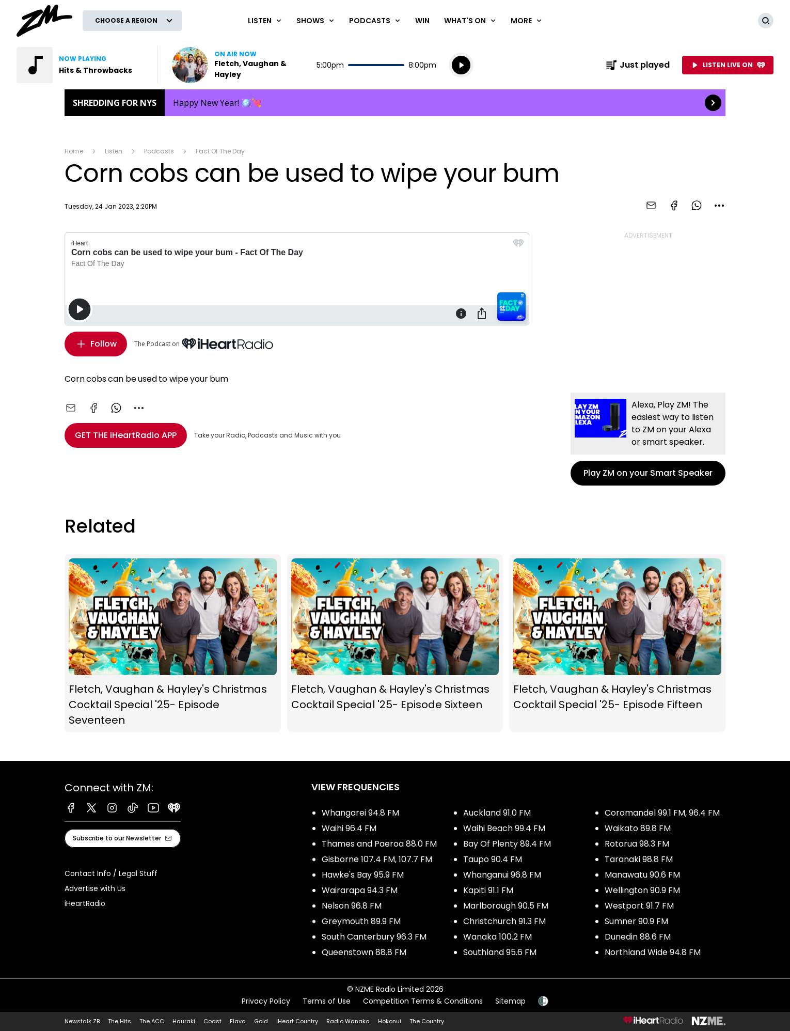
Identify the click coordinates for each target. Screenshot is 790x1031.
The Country (426, 1021)
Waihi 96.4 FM (349, 828)
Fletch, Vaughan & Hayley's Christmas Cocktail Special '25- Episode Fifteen (617, 643)
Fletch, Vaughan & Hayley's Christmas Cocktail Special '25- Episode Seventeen (173, 643)
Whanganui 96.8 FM (502, 875)
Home (74, 151)
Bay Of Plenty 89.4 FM (507, 844)
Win (422, 20)
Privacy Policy (266, 1001)
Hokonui (389, 1021)
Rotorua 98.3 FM (637, 844)
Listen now (238, 65)
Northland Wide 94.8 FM (653, 952)
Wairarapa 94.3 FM (360, 890)
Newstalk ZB (82, 1021)
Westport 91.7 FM (639, 906)
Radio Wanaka (348, 1021)
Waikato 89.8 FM (638, 828)
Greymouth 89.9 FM (361, 921)
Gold (261, 1021)
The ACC (151, 1021)
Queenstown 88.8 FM (364, 952)
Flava (238, 1021)
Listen (113, 151)
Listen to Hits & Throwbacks (81, 65)
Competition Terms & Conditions (423, 1001)
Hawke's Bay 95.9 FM (363, 875)
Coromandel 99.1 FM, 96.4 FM (662, 813)
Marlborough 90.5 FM (505, 906)
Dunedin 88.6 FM (638, 937)
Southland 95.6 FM (499, 952)
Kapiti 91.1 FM (488, 890)
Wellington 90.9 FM (642, 890)
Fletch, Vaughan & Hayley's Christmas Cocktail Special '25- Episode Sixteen (395, 643)
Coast (212, 1021)
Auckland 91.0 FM (497, 813)
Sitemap (510, 1001)
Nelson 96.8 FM (352, 906)
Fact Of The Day (220, 151)
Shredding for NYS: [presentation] (395, 102)
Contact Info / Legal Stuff (111, 873)
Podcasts (159, 151)
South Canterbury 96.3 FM (374, 937)
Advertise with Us (95, 888)
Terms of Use (327, 1001)
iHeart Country (297, 1021)
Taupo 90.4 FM (492, 859)
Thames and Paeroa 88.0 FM (379, 844)
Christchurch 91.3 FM (504, 921)
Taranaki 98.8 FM (639, 859)
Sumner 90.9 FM (636, 921)
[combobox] (719, 205)
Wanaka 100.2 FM (497, 937)
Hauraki (183, 1021)
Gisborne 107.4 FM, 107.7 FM (377, 859)
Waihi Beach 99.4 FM (504, 828)
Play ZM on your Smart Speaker (648, 439)
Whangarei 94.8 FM (360, 813)
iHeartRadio (85, 903)
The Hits (119, 1021)
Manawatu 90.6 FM (642, 875)
